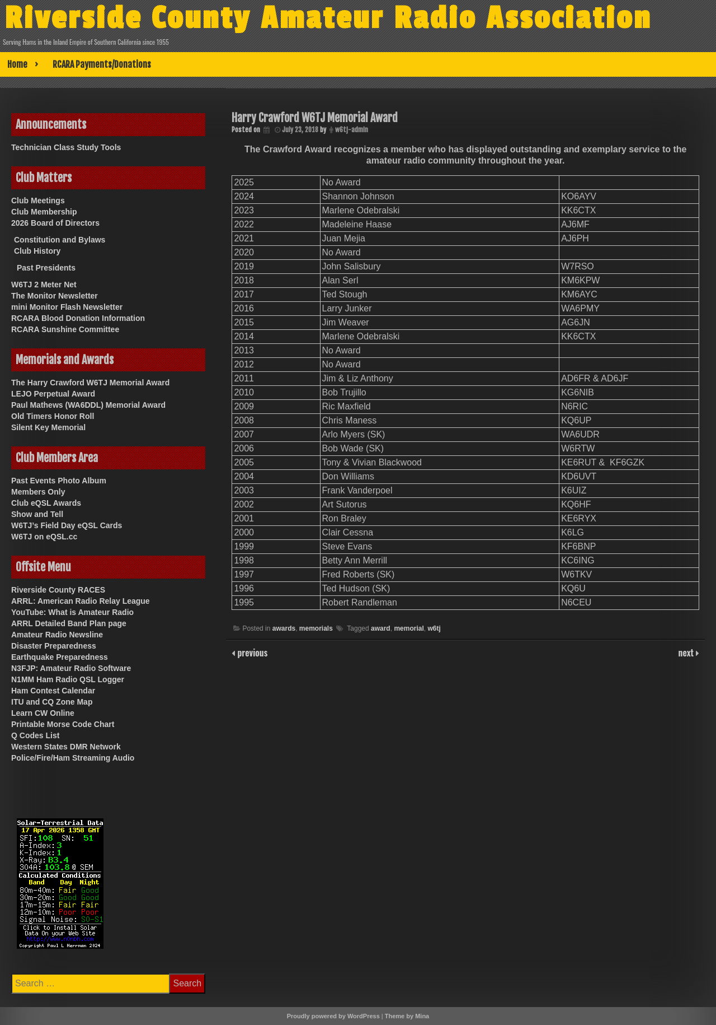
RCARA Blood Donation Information (78, 318)
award (380, 628)
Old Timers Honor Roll (52, 416)
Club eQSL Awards (46, 502)
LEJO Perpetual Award (53, 393)
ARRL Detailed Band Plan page (68, 623)
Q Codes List (35, 735)
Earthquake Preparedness (59, 657)
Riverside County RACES (58, 589)
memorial (408, 628)
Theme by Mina (407, 1016)
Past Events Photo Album (58, 480)
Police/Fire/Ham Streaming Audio (72, 757)
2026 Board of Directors (55, 222)
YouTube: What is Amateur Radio (72, 612)
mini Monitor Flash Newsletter (67, 306)
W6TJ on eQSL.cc (44, 536)
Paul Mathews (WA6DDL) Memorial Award (88, 404)
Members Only (38, 491)
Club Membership (44, 211)
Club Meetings (38, 200)
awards (283, 628)
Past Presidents (46, 267)
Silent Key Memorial (48, 427)
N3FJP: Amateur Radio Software (71, 668)
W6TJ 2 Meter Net (44, 284)
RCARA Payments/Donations (102, 64)
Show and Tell (37, 514)
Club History (37, 250)
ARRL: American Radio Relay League (80, 601)
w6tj (433, 628)
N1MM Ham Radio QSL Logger (67, 679)
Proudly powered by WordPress (333, 1016)
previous (251, 652)
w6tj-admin (351, 129)
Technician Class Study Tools (66, 147)
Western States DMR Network (66, 746)
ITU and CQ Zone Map (51, 701)
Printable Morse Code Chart (62, 724)
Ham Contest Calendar (53, 690)
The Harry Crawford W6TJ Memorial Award (90, 382)
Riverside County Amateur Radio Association (328, 18)
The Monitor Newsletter (54, 295)
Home (17, 64)
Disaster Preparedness (53, 645)
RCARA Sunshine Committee (65, 329)
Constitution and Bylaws (59, 239)
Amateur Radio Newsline (57, 634)
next (687, 652)
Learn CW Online (42, 713)
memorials (316, 628)
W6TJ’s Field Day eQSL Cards (66, 525)
